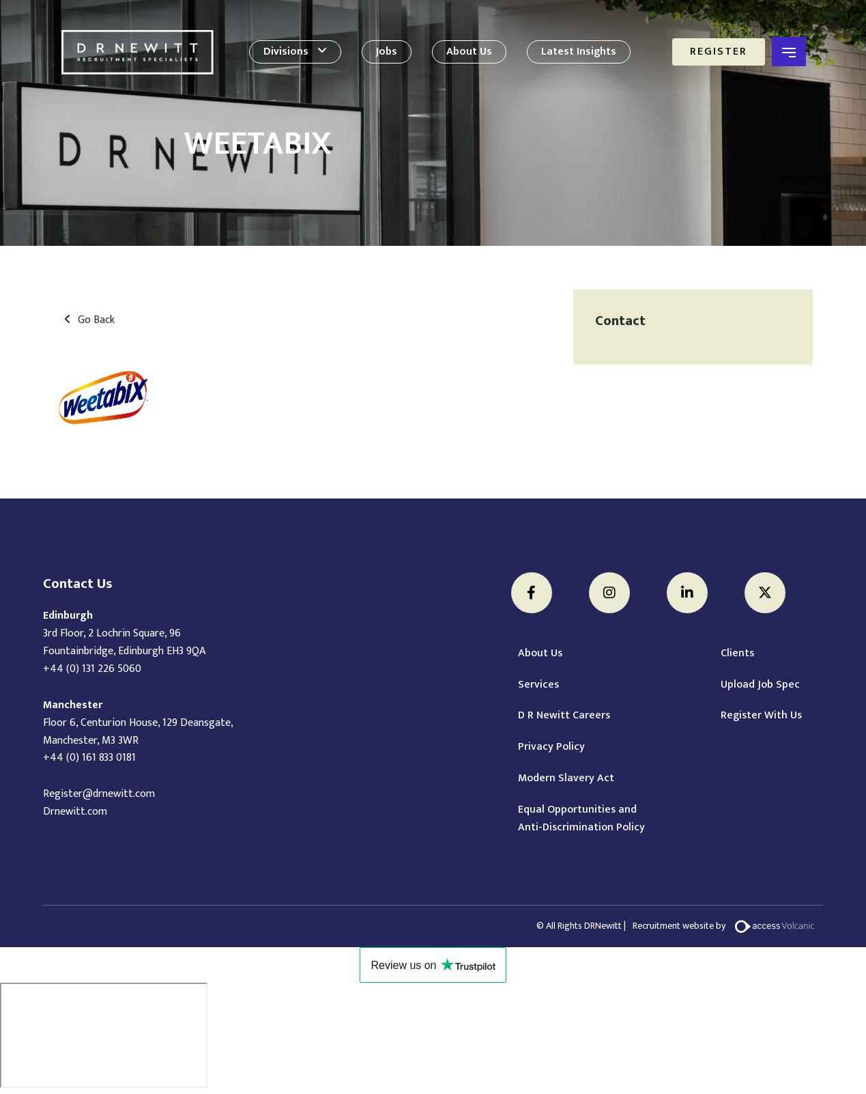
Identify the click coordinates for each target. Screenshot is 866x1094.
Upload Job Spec (760, 685)
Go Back (96, 320)
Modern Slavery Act (566, 778)
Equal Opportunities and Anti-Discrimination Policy (581, 819)
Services (538, 685)
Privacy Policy (551, 747)
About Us (469, 51)
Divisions (285, 51)
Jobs (386, 51)
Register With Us (761, 716)
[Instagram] (609, 592)
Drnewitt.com (75, 811)
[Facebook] (531, 592)
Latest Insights (578, 51)
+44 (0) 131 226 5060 (92, 669)
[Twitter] (765, 592)
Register (718, 51)
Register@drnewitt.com (99, 794)
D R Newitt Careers (564, 716)
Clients (737, 653)
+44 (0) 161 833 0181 (89, 757)
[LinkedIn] (687, 592)
